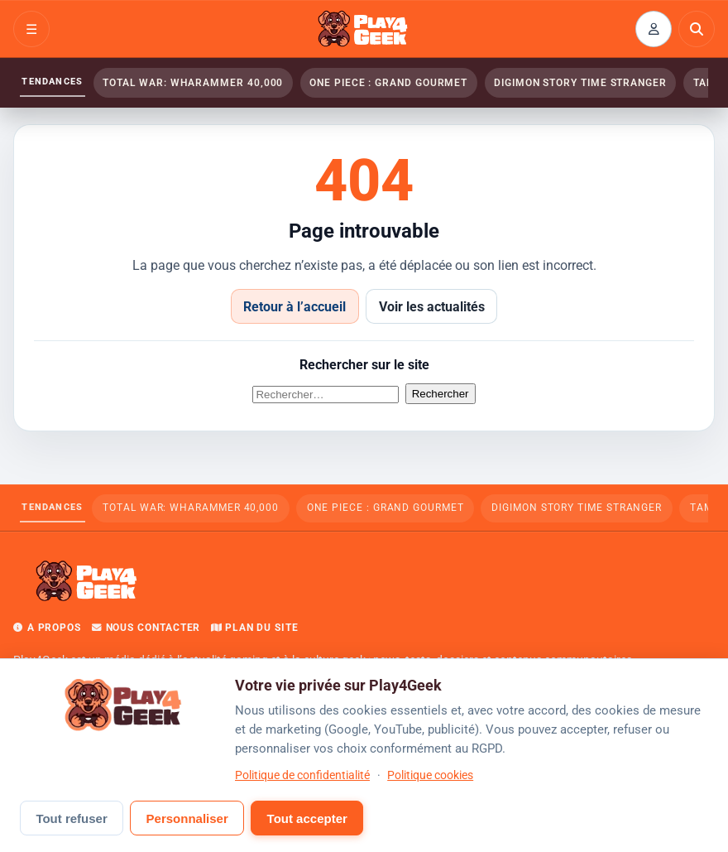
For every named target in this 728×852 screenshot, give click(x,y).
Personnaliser (187, 818)
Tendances (52, 81)
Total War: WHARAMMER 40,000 (193, 83)
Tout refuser (71, 818)
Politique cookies (430, 775)
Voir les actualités (432, 307)
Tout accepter (307, 818)
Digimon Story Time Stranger (580, 83)
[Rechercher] (696, 29)
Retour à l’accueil (294, 307)
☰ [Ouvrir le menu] (31, 29)
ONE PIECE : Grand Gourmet (388, 83)
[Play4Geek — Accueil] (364, 29)
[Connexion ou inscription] (653, 29)
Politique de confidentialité (302, 775)
